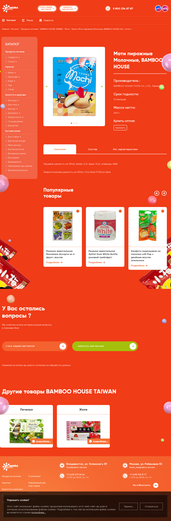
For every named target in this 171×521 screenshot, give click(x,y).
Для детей (13, 125)
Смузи (11, 89)
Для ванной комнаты (18, 170)
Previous (47, 86)
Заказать (120, 127)
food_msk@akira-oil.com (142, 467)
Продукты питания (11, 476)
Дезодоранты (15, 162)
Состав (92, 149)
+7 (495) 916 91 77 (138, 474)
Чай (10, 85)
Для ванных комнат (17, 153)
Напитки (6, 482)
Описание (60, 149)
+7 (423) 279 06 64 (75, 474)
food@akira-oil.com (76, 467)
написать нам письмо (78, 346)
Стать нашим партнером (26, 346)
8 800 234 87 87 (123, 8)
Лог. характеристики (125, 149)
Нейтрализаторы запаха (20, 166)
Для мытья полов (16, 149)
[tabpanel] (74, 86)
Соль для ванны (15, 121)
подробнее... (38, 512)
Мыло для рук (14, 145)
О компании (34, 476)
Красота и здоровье (12, 488)
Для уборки (13, 157)
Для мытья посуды (16, 141)
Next (102, 86)
